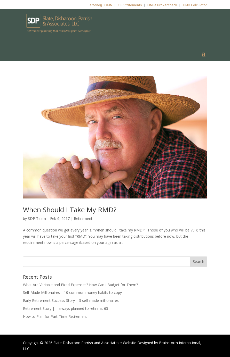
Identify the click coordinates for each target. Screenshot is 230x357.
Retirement (83, 218)
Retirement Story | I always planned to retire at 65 (65, 308)
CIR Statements (130, 5)
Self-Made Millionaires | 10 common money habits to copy (72, 292)
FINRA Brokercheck (162, 5)
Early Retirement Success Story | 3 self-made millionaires (71, 300)
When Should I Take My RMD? (69, 209)
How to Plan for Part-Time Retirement (55, 316)
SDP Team (37, 218)
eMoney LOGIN (101, 5)
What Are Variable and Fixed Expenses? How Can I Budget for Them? (80, 284)
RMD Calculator (195, 5)
